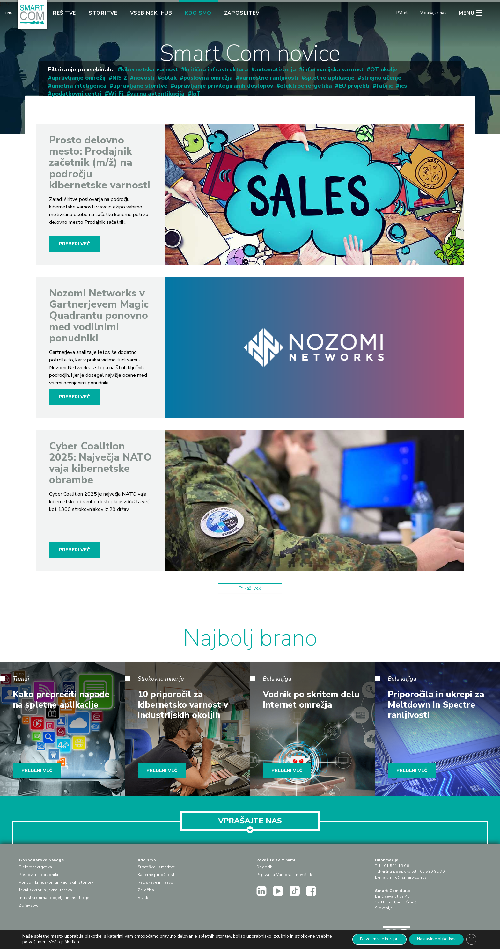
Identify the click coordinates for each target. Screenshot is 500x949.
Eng (8, 13)
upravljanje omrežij (79, 78)
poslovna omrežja (208, 78)
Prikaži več (250, 588)
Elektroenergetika (35, 867)
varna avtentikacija (157, 94)
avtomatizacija (275, 69)
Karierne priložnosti (157, 874)
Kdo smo (198, 13)
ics (403, 86)
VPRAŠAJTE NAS (250, 823)
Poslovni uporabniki (38, 874)
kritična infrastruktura (216, 69)
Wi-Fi (115, 94)
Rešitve (64, 13)
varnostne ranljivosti (268, 78)
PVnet (402, 12)
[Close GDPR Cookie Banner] (470, 939)
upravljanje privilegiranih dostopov (223, 86)
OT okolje (384, 69)
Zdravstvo (29, 905)
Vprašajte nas (433, 12)
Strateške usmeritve (156, 867)
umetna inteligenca (79, 86)
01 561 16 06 (396, 865)
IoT (196, 94)
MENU (466, 13)
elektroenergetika (306, 86)
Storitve (103, 13)
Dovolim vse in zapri (369, 939)
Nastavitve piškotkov (432, 939)
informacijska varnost (333, 69)
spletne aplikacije (330, 78)
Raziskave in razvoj (156, 882)
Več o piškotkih (81, 942)
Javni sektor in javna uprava (45, 890)
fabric (384, 86)
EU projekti (354, 86)
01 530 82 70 (432, 871)
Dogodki (265, 867)
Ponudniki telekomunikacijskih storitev (56, 882)
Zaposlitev (242, 13)
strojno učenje (381, 78)
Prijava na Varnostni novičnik (284, 874)
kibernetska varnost (149, 69)
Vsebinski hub (151, 13)
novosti (144, 78)
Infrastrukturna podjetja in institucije (54, 897)
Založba (146, 890)
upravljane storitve (140, 86)
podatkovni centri (76, 94)
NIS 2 (119, 78)
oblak (169, 78)
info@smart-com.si (409, 877)
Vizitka (144, 897)
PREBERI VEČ (74, 244)
